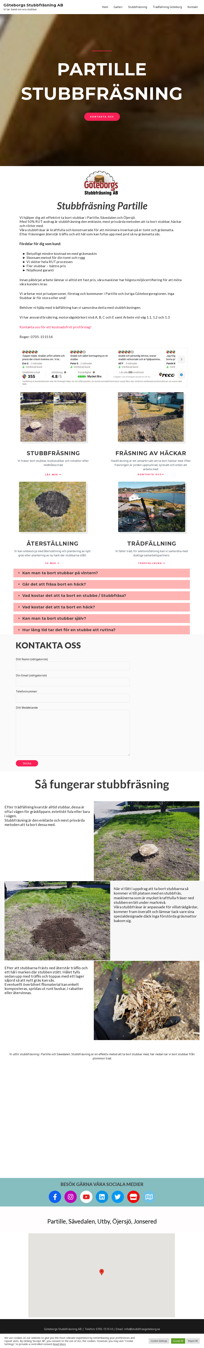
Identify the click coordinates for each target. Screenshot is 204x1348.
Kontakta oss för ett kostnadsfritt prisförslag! (55, 327)
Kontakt (192, 7)
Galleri (118, 7)
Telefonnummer (73, 696)
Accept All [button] (178, 1340)
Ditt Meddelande (73, 731)
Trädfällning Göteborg (167, 7)
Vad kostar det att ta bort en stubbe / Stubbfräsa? (74, 596)
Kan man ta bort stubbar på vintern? (60, 573)
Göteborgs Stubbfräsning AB (33, 5)
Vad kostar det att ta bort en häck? (58, 607)
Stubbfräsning (137, 7)
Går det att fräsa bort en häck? (54, 584)
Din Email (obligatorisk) (73, 679)
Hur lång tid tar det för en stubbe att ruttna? (69, 630)
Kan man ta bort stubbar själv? (54, 618)
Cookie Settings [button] (159, 1340)
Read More (59, 1344)
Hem (105, 7)
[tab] (101, 573)
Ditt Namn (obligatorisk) (73, 663)
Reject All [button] (193, 1340)
